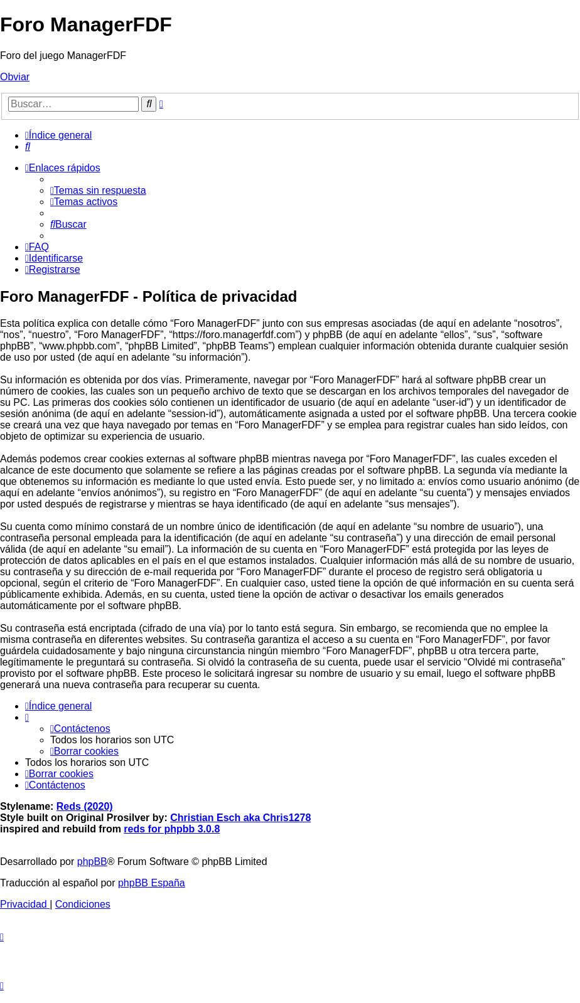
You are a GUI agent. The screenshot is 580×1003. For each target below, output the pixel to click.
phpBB (92, 861)
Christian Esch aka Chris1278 (240, 817)
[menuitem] (27, 146)
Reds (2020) (84, 806)
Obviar (15, 77)
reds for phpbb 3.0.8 (172, 829)
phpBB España (151, 883)
